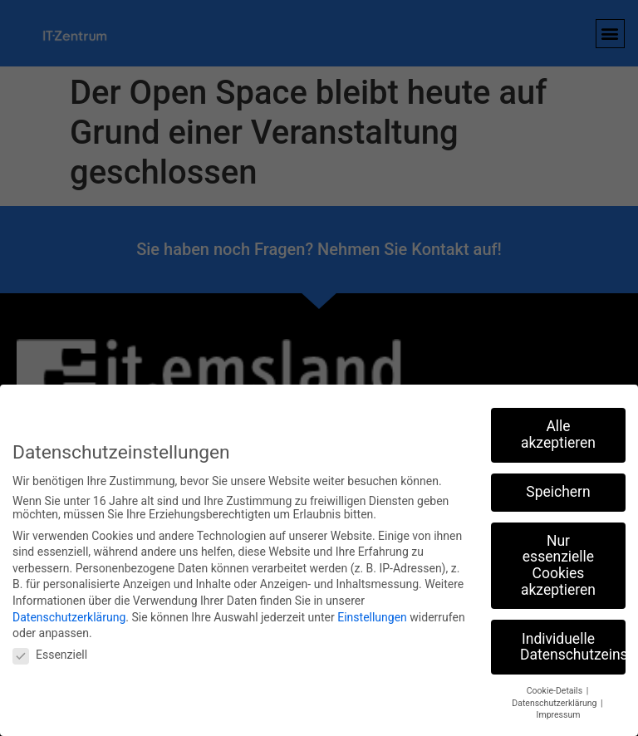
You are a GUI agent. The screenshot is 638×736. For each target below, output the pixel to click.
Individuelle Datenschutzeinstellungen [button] (573, 647)
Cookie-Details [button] (556, 690)
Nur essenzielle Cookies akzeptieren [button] (558, 565)
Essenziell (49, 654)
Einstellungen (372, 617)
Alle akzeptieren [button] (558, 434)
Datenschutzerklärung (68, 617)
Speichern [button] (558, 491)
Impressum (559, 714)
